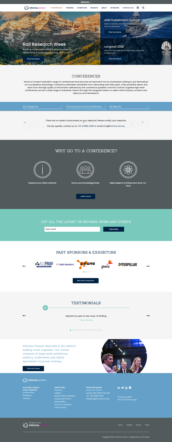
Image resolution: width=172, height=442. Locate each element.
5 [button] (79, 330)
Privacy (138, 425)
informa (86, 2)
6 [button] (81, 330)
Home (120, 425)
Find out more (33, 368)
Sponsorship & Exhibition (65, 396)
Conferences (56, 8)
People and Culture (62, 398)
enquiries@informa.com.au (97, 398)
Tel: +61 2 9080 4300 (94, 396)
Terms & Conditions (62, 404)
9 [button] (88, 330)
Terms (147, 425)
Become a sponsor (85, 280)
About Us (58, 390)
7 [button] (83, 330)
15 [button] (101, 330)
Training (70, 8)
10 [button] (90, 330)
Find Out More (33, 59)
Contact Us (128, 8)
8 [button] (86, 330)
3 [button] (88, 272)
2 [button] (86, 272)
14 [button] (99, 330)
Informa (35, 8)
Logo (34, 380)
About (104, 8)
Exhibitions (82, 8)
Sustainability (60, 401)
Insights (94, 8)
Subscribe (113, 229)
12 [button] (95, 330)
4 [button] (77, 330)
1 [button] (83, 272)
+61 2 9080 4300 (86, 126)
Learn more (86, 196)
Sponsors (114, 8)
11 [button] (92, 330)
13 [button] (97, 330)
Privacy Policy (60, 407)
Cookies (129, 425)
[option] (43, 264)
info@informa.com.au (114, 126)
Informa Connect (121, 437)
